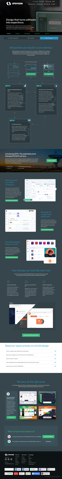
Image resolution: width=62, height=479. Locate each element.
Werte (16, 459)
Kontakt (53, 4)
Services (9, 33)
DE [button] (53, 1)
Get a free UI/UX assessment (11, 200)
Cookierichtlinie (31, 464)
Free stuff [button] (35, 1)
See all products (11, 417)
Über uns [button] (47, 4)
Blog (29, 456)
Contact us (48, 441)
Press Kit (30, 461)
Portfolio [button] (40, 4)
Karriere (16, 464)
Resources (30, 458)
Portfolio (16, 461)
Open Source (37, 33)
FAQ (29, 459)
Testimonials (17, 462)
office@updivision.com (9, 463)
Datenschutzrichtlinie (32, 462)
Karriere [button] (41, 1)
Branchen (47, 33)
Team (16, 458)
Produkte (17, 33)
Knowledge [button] (48, 1)
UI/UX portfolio (48, 436)
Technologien (27, 33)
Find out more (51, 160)
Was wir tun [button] (31, 4)
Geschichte (17, 456)
